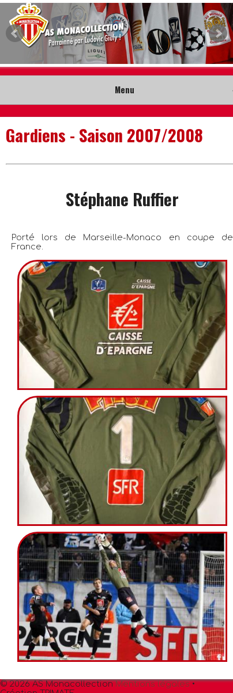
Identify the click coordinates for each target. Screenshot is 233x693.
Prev (15, 33)
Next (218, 33)
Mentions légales (152, 683)
